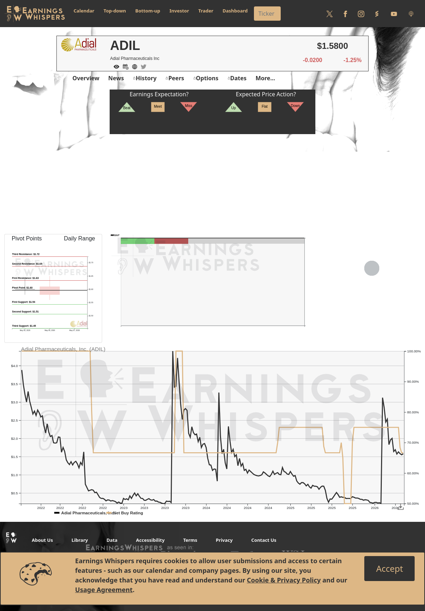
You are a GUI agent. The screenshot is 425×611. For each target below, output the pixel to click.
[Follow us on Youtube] (393, 13)
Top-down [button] (115, 10)
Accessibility (150, 540)
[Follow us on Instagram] (361, 13)
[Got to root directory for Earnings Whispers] (34, 13)
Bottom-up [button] (147, 10)
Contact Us (263, 540)
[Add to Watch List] (114, 66)
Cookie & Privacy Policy (284, 580)
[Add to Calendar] (124, 66)
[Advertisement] (212, 184)
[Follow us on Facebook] (345, 13)
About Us (42, 540)
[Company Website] (133, 66)
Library (79, 540)
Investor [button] (179, 10)
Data (112, 540)
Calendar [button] (84, 10)
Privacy (224, 540)
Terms (190, 540)
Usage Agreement (103, 589)
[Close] (389, 568)
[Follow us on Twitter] (330, 13)
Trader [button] (205, 10)
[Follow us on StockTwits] (377, 13)
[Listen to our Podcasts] (411, 13)
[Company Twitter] (141, 66)
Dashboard (235, 10)
